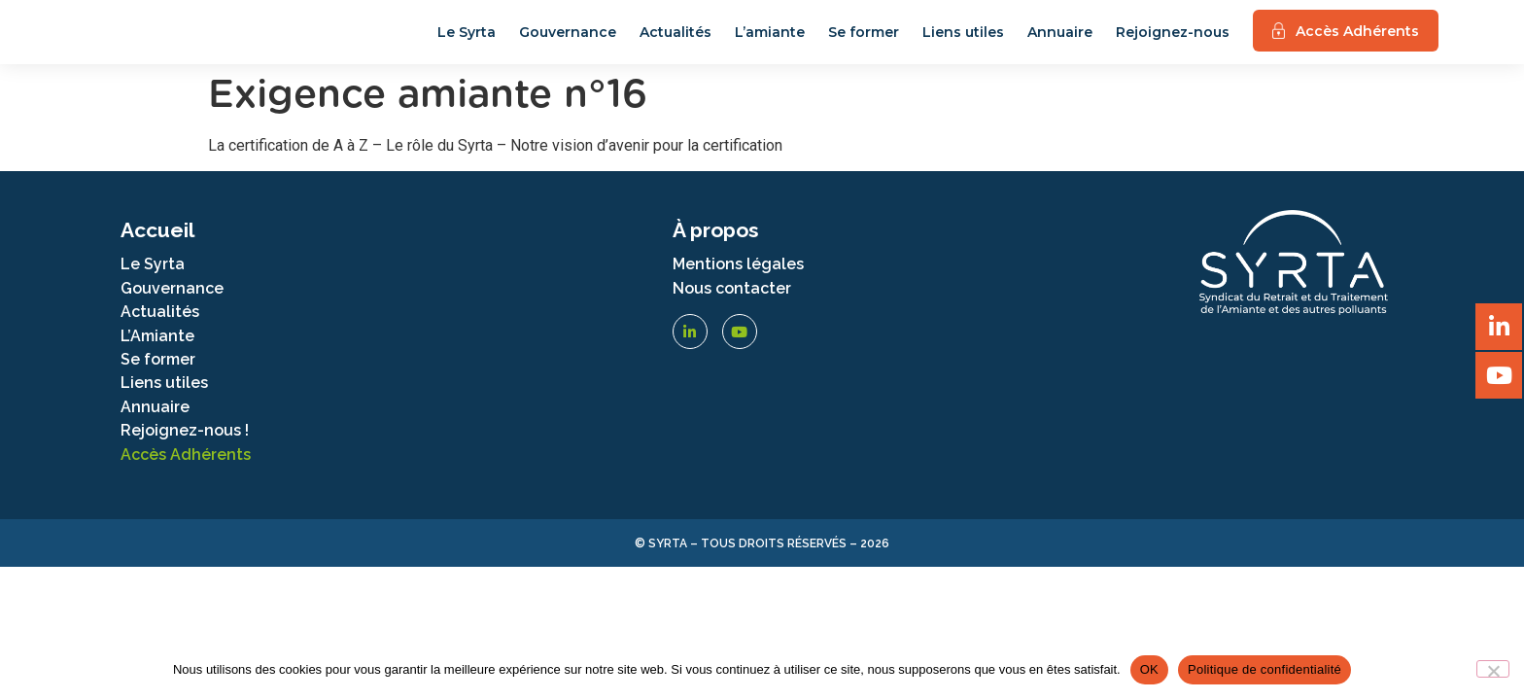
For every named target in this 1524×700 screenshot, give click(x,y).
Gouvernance (567, 42)
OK (1149, 669)
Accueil (157, 249)
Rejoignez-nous (1173, 42)
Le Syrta (466, 42)
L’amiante (770, 42)
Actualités (675, 42)
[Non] (1492, 669)
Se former (863, 42)
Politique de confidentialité (1264, 669)
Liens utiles (963, 42)
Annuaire (1059, 42)
